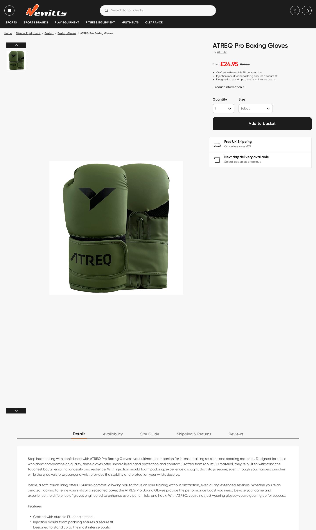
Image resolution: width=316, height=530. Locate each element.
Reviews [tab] (236, 434)
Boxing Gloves (66, 33)
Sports (11, 22)
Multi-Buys (130, 22)
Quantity (220, 99)
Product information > (229, 87)
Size (242, 99)
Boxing (49, 33)
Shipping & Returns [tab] (194, 434)
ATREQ (221, 52)
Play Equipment (67, 22)
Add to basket (262, 124)
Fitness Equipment (100, 22)
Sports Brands (36, 22)
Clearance (154, 22)
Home (8, 33)
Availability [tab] (113, 434)
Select (245, 108)
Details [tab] (79, 434)
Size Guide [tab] (149, 434)
